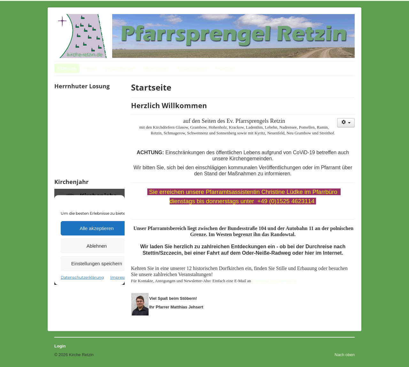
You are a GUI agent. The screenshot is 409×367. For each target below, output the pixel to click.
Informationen (156, 68)
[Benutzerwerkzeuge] (346, 122)
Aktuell (90, 68)
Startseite (67, 68)
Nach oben (345, 354)
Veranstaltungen (120, 68)
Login (60, 346)
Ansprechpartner (192, 68)
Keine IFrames (89, 133)
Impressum (226, 68)
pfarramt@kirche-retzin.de (274, 280)
